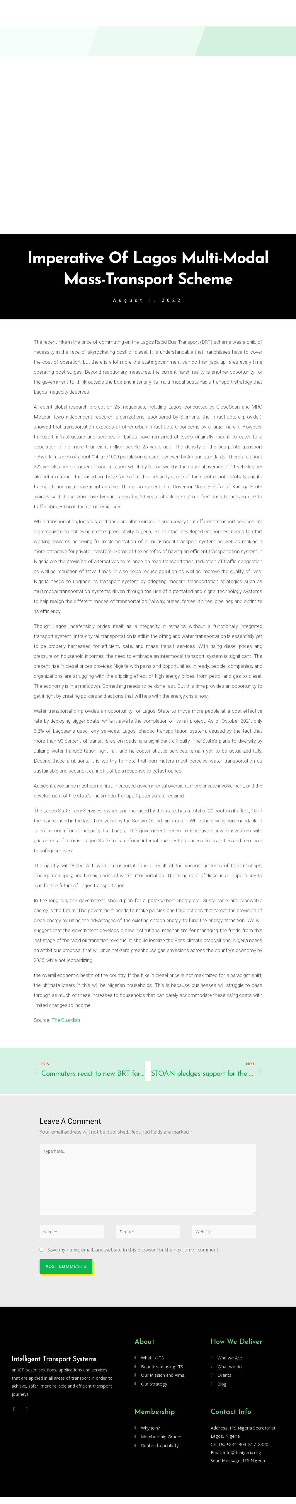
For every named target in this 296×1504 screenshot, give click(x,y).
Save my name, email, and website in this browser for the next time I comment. (133, 1257)
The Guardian (66, 1021)
